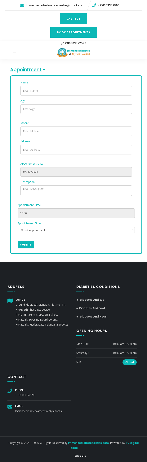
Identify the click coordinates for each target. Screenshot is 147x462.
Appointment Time (29, 205)
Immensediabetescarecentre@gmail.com (55, 5)
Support (80, 456)
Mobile (24, 123)
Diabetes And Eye (90, 300)
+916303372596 (108, 5)
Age (22, 101)
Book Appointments (73, 32)
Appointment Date (31, 163)
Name (24, 82)
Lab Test (73, 19)
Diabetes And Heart (91, 316)
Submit (26, 245)
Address (25, 141)
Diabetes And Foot (90, 308)
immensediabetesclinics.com (88, 443)
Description (27, 182)
